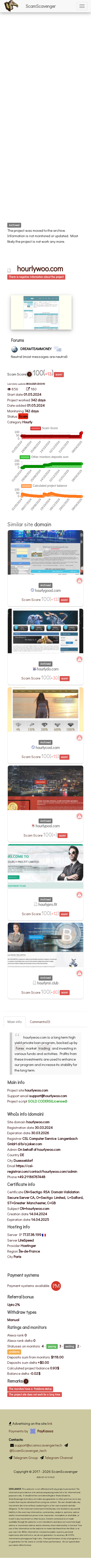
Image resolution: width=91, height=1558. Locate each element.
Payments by (31, 1430)
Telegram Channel (58, 1457)
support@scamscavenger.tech (38, 1445)
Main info (15, 1021)
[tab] (45, 277)
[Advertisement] (45, 45)
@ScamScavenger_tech (28, 1450)
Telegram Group (25, 1457)
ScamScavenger (40, 6)
